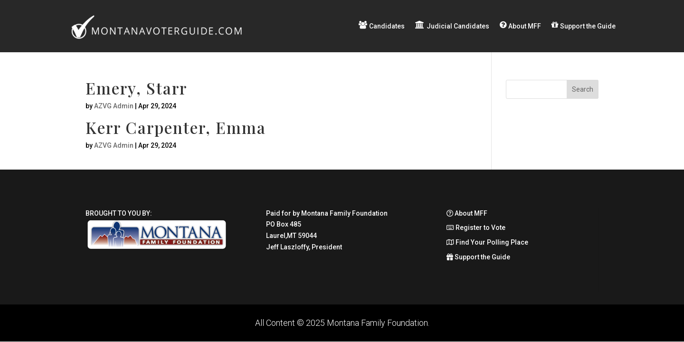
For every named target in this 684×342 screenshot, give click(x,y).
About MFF (466, 213)
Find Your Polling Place (487, 242)
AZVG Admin (113, 106)
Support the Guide (478, 257)
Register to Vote (475, 227)
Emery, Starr (136, 88)
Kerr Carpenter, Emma (176, 127)
